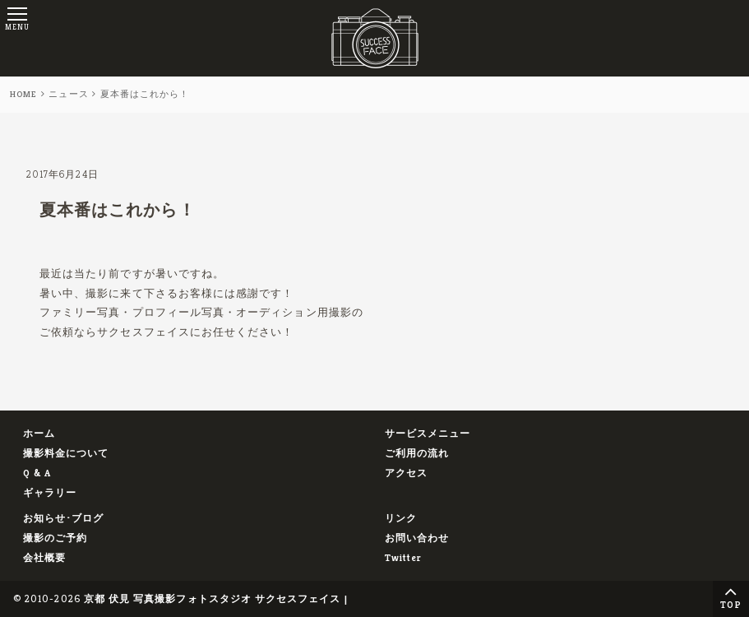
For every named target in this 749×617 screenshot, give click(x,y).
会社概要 (44, 557)
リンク (401, 518)
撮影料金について (66, 453)
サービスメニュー (428, 433)
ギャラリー (49, 492)
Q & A (37, 472)
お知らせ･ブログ (63, 518)
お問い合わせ (417, 537)
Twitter (403, 557)
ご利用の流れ (417, 453)
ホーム (39, 433)
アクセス (406, 472)
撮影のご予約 (55, 537)
